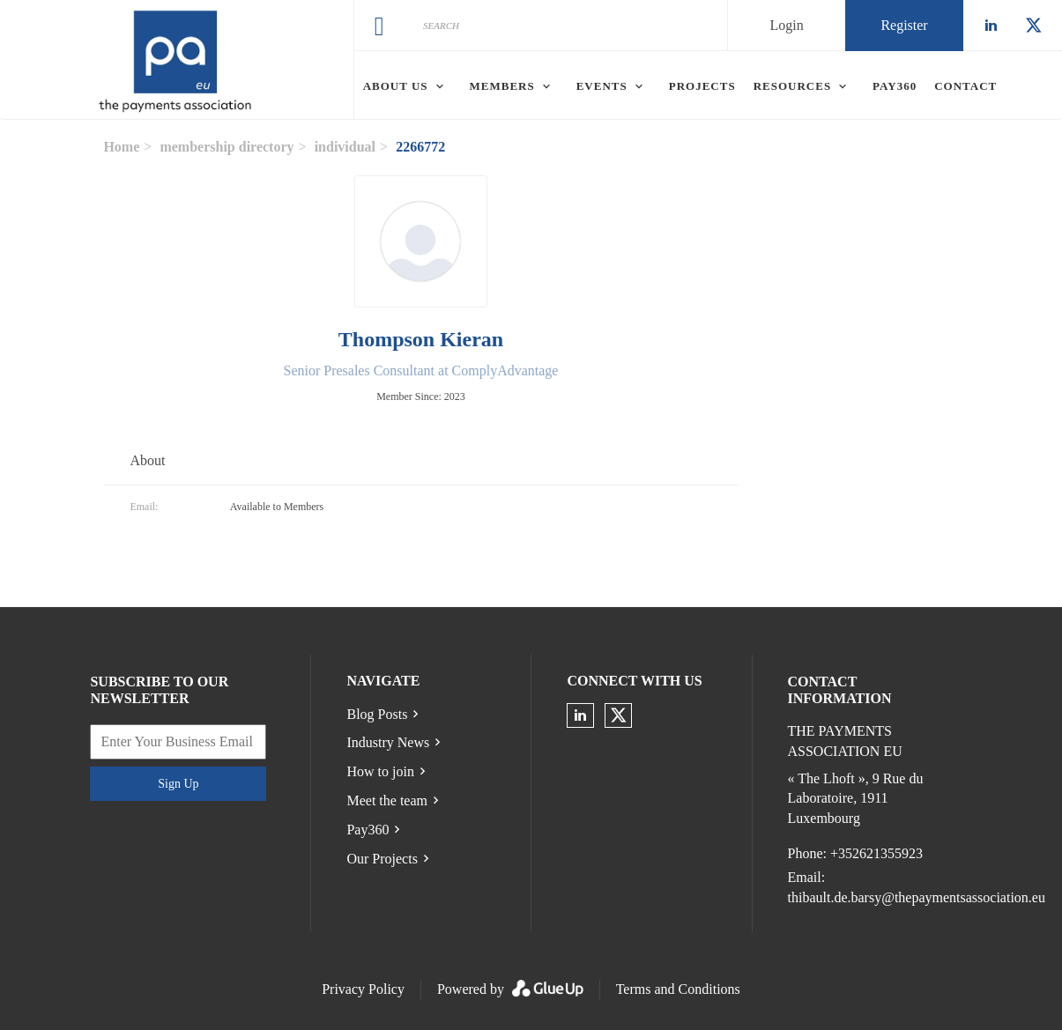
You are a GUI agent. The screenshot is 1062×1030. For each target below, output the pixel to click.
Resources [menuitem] (792, 86)
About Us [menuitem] (395, 86)
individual (345, 146)
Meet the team (386, 800)
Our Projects (381, 858)
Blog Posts (376, 714)
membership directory (226, 146)
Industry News (387, 742)
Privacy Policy (363, 989)
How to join (379, 771)
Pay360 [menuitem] (895, 86)
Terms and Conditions (678, 989)
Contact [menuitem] (965, 86)
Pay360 (367, 829)
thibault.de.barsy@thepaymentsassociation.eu (916, 897)
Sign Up (178, 783)
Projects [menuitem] (702, 86)
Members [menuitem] (502, 86)
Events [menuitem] (602, 86)
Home (121, 146)
